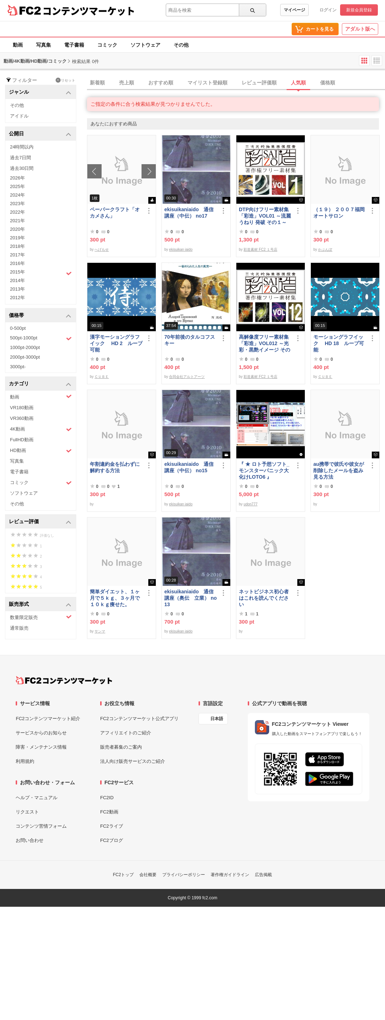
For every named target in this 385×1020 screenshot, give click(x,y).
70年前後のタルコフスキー (189, 340)
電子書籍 (74, 45)
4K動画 (41, 429)
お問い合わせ (29, 840)
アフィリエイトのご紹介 (125, 732)
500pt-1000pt (41, 338)
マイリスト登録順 (207, 82)
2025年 (17, 186)
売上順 (126, 82)
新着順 (97, 82)
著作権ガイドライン (230, 874)
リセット (65, 80)
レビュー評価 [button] (40, 522)
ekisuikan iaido (180, 249)
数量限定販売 (41, 617)
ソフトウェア (145, 45)
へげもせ (101, 249)
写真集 (43, 45)
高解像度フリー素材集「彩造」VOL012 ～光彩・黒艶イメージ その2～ (264, 343)
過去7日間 (20, 157)
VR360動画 (22, 418)
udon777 (250, 504)
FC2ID (107, 797)
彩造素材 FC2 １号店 (260, 249)
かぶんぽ (325, 249)
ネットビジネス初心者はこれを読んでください (264, 598)
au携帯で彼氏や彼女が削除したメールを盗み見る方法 (338, 470)
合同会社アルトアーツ (187, 377)
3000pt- (18, 366)
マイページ (294, 9)
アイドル (19, 116)
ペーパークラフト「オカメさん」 (115, 213)
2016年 (17, 263)
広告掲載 (263, 874)
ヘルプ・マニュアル (36, 797)
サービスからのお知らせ (41, 732)
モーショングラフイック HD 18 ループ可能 (338, 343)
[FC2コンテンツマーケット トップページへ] (64, 680)
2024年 (17, 195)
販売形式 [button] (40, 604)
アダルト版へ (360, 29)
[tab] (236, 83)
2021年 (17, 220)
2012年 (17, 297)
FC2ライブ (111, 826)
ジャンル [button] (40, 92)
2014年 (17, 280)
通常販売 (19, 628)
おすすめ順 (160, 82)
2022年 (17, 212)
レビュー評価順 (259, 82)
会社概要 (147, 874)
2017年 (17, 254)
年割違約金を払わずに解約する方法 (115, 467)
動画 (18, 45)
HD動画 (41, 451)
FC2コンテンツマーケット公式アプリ (139, 718)
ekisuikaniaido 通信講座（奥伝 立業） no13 (190, 598)
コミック (107, 45)
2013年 (17, 289)
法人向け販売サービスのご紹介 (132, 761)
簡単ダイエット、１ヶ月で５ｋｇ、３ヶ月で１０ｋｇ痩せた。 (115, 598)
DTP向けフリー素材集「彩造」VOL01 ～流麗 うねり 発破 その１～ (265, 216)
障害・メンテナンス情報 (41, 747)
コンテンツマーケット (88, 10)
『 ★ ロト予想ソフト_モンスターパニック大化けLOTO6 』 (264, 470)
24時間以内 (22, 147)
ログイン (328, 9)
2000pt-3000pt (25, 357)
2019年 (17, 237)
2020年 (17, 229)
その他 (181, 45)
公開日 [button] (40, 134)
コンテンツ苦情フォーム (41, 826)
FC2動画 (109, 812)
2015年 (41, 272)
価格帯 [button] (40, 315)
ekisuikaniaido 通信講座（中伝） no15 (189, 467)
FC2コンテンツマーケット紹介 (48, 718)
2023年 (17, 203)
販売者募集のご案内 (121, 747)
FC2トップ (123, 874)
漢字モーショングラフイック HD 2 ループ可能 (116, 343)
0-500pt (18, 328)
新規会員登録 (359, 9)
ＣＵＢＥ (101, 377)
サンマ (99, 631)
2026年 (17, 178)
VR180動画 (22, 407)
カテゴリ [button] (40, 384)
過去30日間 (22, 168)
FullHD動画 (22, 439)
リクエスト (27, 812)
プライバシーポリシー (183, 874)
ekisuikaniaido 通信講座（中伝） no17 (189, 213)
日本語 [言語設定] (216, 718)
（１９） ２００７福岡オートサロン (339, 213)
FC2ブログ (111, 840)
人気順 (298, 82)
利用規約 (25, 761)
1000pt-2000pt (25, 347)
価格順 (327, 82)
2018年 (17, 246)
